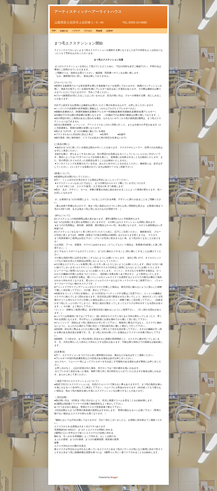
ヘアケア (76, 31)
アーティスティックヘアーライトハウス (88, 12)
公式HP (109, 31)
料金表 (99, 31)
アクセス (88, 31)
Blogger (114, 477)
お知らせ (64, 31)
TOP (54, 30)
